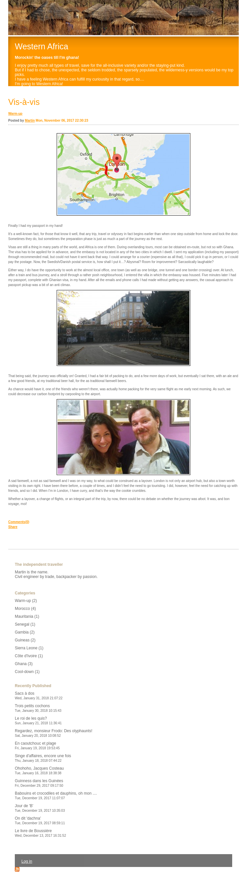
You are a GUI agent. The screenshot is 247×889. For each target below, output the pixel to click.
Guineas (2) (25, 640)
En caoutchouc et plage (37, 745)
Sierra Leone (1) (29, 648)
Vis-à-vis (24, 102)
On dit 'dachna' (40, 820)
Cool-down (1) (27, 671)
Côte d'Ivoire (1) (29, 656)
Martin (30, 120)
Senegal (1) (25, 624)
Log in (26, 861)
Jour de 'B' (40, 808)
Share (12, 527)
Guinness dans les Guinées (39, 783)
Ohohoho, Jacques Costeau (39, 770)
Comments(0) (18, 522)
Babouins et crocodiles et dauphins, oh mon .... (56, 795)
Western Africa (41, 46)
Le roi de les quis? (38, 720)
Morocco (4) (25, 608)
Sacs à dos (39, 695)
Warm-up (15, 113)
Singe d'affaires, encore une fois (43, 758)
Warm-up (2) (26, 600)
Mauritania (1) (27, 616)
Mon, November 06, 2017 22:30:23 (62, 120)
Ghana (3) (24, 663)
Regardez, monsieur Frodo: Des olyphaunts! (53, 733)
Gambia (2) (25, 632)
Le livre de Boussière (40, 833)
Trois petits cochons (38, 708)
